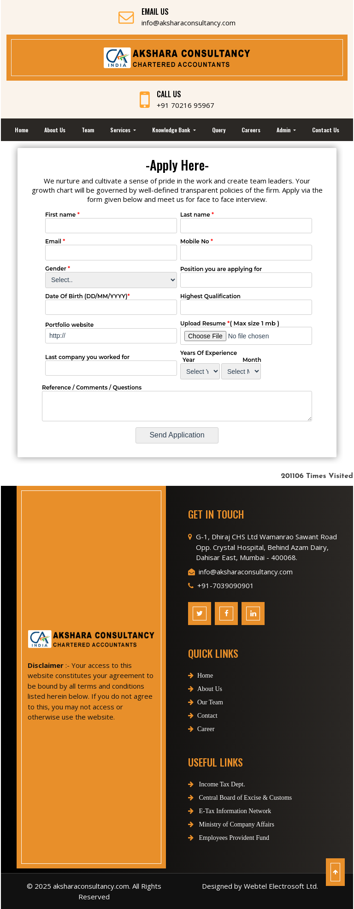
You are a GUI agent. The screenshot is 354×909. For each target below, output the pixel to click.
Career (201, 739)
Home (21, 130)
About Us (54, 130)
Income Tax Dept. (206, 784)
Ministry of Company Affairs (220, 824)
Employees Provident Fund (218, 837)
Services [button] (121, 130)
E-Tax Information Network (218, 811)
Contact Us (325, 130)
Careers (251, 130)
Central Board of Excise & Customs (229, 797)
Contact (203, 726)
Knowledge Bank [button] (171, 130)
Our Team (205, 712)
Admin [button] (284, 130)
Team (88, 130)
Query (218, 130)
